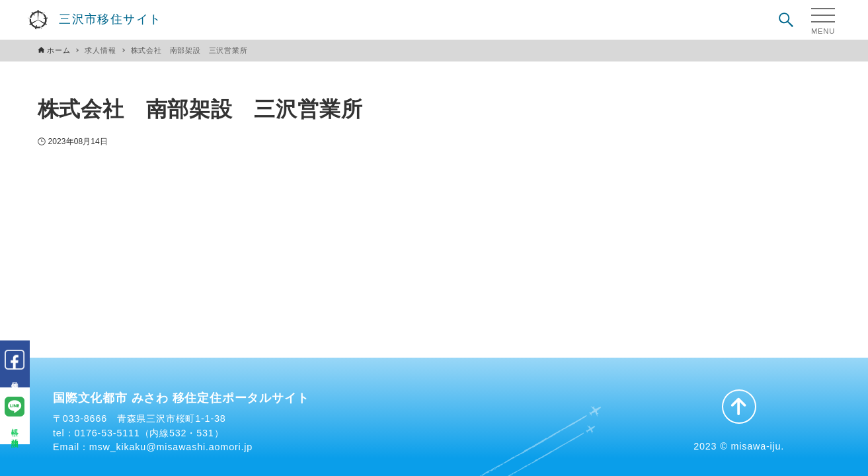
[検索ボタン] (786, 20)
